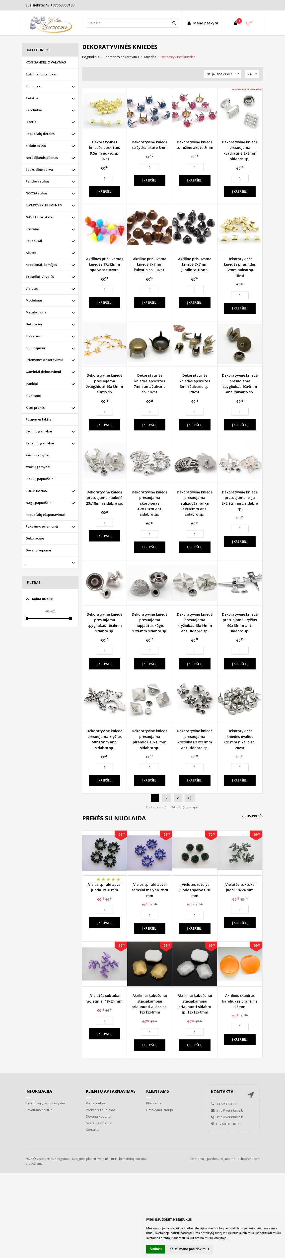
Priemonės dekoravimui (44, 360)
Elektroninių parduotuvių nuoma (212, 1159)
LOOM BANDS (36, 490)
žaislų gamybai (37, 455)
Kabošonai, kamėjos (41, 264)
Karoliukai (34, 110)
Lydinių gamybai (39, 431)
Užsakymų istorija (159, 1110)
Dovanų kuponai (38, 550)
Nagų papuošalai (39, 502)
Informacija (38, 1091)
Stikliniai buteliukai (41, 74)
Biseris (31, 122)
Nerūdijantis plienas (42, 157)
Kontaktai (93, 1129)
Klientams (157, 1091)
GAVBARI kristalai (39, 217)
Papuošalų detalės (40, 133)
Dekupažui (34, 324)
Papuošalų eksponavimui (45, 514)
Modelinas (34, 300)
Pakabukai (34, 241)
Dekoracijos (35, 538)
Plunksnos (33, 395)
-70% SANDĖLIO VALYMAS (46, 62)
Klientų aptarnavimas (111, 1091)
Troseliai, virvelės (40, 276)
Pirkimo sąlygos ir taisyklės (45, 1103)
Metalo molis (36, 312)
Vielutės (32, 288)
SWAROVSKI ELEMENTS (44, 205)
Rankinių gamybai (40, 443)
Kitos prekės (35, 407)
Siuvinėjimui (35, 348)
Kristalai (32, 229)
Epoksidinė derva (39, 169)
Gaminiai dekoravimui (43, 371)
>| (190, 797)
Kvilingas (33, 86)
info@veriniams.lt (227, 1110)
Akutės (31, 252)
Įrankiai (32, 383)
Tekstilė (32, 98)
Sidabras (36, 145)
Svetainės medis (98, 1123)
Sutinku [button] (156, 1249)
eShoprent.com (249, 1159)
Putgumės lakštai (39, 419)
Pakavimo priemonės (42, 526)
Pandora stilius (37, 181)
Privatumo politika (39, 1110)
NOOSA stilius (36, 193)
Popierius (33, 336)
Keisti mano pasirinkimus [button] (189, 1249)
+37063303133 (60, 5)
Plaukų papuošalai (40, 479)
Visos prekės (252, 816)
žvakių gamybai (38, 467)
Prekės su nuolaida (100, 1110)
